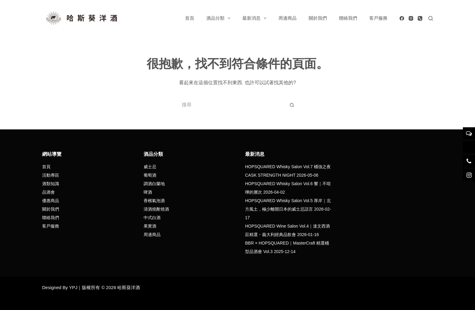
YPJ (73, 287)
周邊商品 (287, 18)
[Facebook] (402, 18)
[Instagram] (411, 18)
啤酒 (148, 192)
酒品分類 (219, 18)
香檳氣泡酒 (154, 200)
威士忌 (150, 166)
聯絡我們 (348, 18)
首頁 (189, 18)
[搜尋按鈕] (292, 105)
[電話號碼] (420, 18)
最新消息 (255, 18)
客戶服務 (378, 18)
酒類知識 (50, 183)
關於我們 (318, 18)
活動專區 (50, 175)
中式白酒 (152, 217)
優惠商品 (50, 200)
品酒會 (48, 192)
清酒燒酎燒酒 (156, 209)
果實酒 (150, 226)
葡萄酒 (150, 175)
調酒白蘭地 (154, 183)
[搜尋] (430, 18)
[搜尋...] (231, 105)
